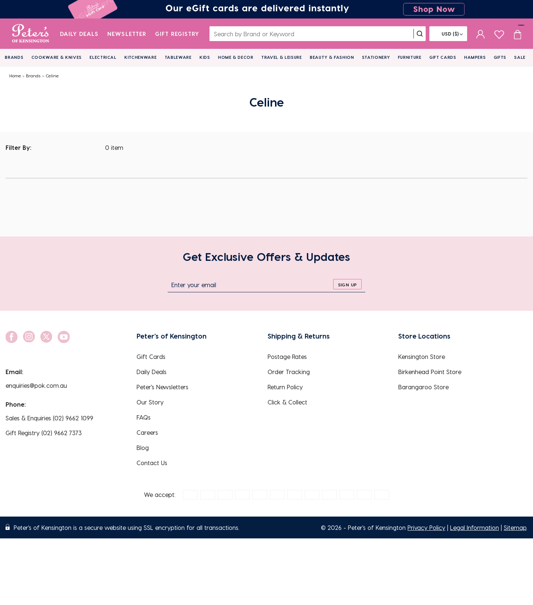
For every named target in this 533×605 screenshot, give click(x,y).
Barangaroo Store (423, 386)
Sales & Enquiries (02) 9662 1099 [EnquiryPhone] (49, 417)
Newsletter (126, 33)
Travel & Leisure (281, 57)
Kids (205, 57)
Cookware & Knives (56, 57)
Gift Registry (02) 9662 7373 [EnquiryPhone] (44, 432)
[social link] (11, 337)
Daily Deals (79, 33)
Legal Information (474, 527)
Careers (147, 432)
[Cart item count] (517, 33)
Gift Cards (442, 57)
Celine (52, 75)
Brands (14, 57)
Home (15, 75)
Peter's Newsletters (162, 386)
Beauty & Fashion (332, 57)
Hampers (475, 57)
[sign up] (347, 284)
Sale (520, 57)
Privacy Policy (426, 527)
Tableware (178, 57)
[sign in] (480, 33)
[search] (420, 33)
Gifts (500, 57)
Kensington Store (421, 356)
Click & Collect (287, 402)
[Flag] (448, 33)
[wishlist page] (499, 33)
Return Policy (285, 386)
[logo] (30, 33)
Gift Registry (177, 33)
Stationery (376, 57)
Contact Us (152, 462)
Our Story (150, 402)
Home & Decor (236, 57)
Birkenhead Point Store (429, 371)
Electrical (103, 57)
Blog (143, 447)
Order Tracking (289, 371)
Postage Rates (287, 356)
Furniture (410, 57)
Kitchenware (140, 57)
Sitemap (515, 527)
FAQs (144, 417)
